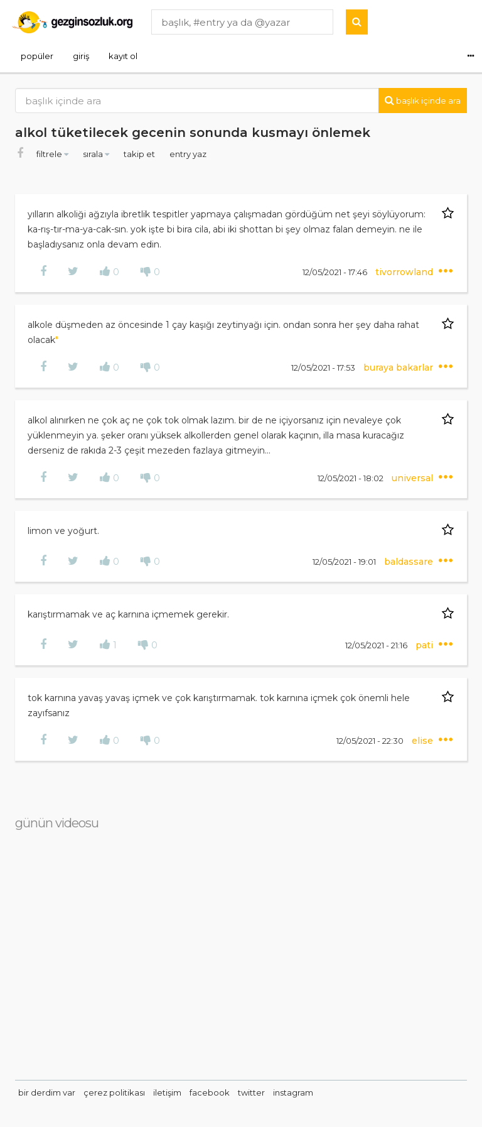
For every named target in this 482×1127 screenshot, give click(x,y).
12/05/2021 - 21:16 (377, 645)
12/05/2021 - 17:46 (336, 272)
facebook (210, 1092)
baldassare (410, 561)
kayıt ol (123, 56)
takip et (140, 154)
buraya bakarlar (399, 367)
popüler (37, 56)
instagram (293, 1092)
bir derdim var (46, 1092)
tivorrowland (405, 272)
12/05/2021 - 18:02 (351, 478)
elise (424, 740)
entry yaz (187, 154)
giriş (81, 56)
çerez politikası (114, 1092)
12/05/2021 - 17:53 (324, 367)
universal (414, 478)
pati (425, 645)
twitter (251, 1092)
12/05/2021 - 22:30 (370, 741)
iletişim (167, 1092)
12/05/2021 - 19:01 (345, 562)
